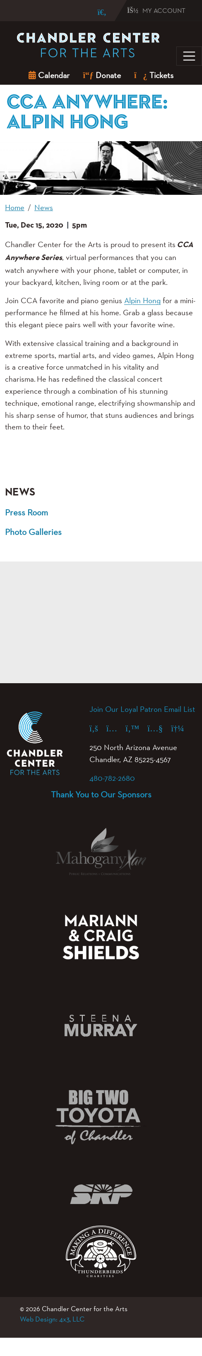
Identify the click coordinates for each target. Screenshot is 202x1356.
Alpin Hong (142, 300)
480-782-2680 (112, 778)
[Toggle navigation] (189, 56)
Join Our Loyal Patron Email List (142, 709)
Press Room (26, 512)
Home (14, 207)
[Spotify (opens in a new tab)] (181, 728)
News (20, 492)
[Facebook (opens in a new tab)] (97, 728)
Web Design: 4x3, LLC (52, 1319)
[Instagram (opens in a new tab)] (116, 728)
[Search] (96, 12)
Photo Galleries (33, 531)
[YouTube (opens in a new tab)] (159, 728)
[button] (19, 459)
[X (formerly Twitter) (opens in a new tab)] (136, 728)
